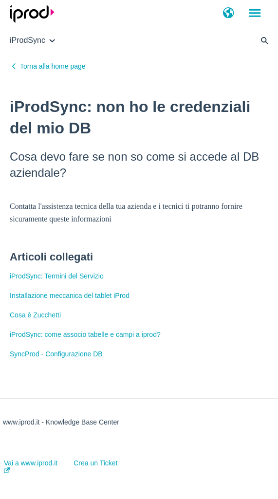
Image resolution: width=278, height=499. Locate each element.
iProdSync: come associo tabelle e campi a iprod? (85, 334)
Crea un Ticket (95, 463)
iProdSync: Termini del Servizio (57, 276)
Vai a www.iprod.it (30, 466)
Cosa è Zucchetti (35, 315)
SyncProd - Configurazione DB (56, 354)
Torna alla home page (53, 66)
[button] (228, 13)
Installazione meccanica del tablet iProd (70, 295)
